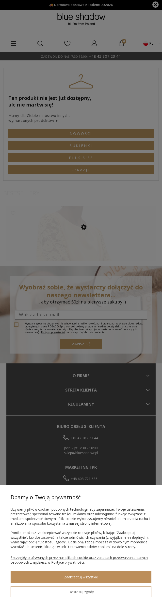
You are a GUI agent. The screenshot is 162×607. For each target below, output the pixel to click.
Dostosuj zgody (81, 591)
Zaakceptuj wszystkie (81, 577)
